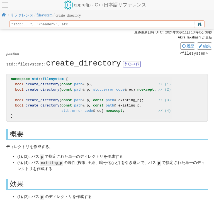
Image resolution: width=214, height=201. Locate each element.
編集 (204, 46)
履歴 (187, 46)
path (78, 84)
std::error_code (109, 89)
